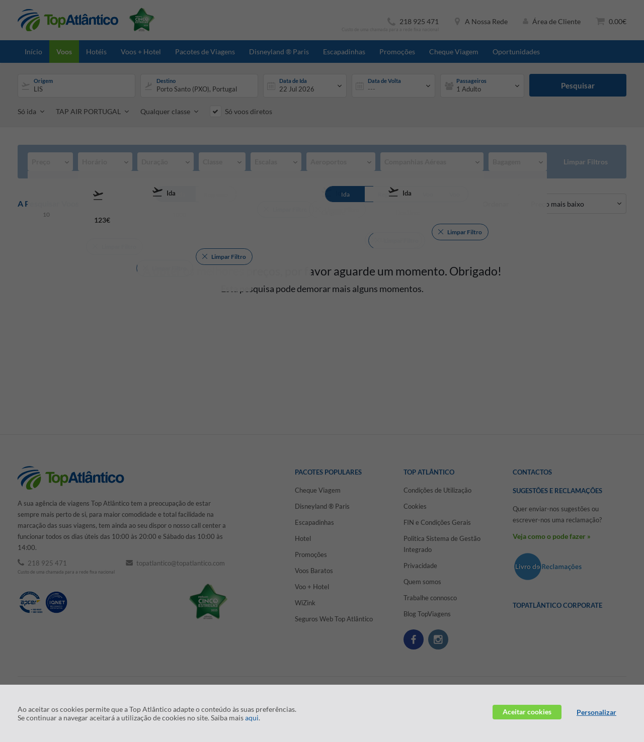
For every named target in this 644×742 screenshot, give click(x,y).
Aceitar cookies (527, 711)
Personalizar (596, 712)
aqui (252, 717)
